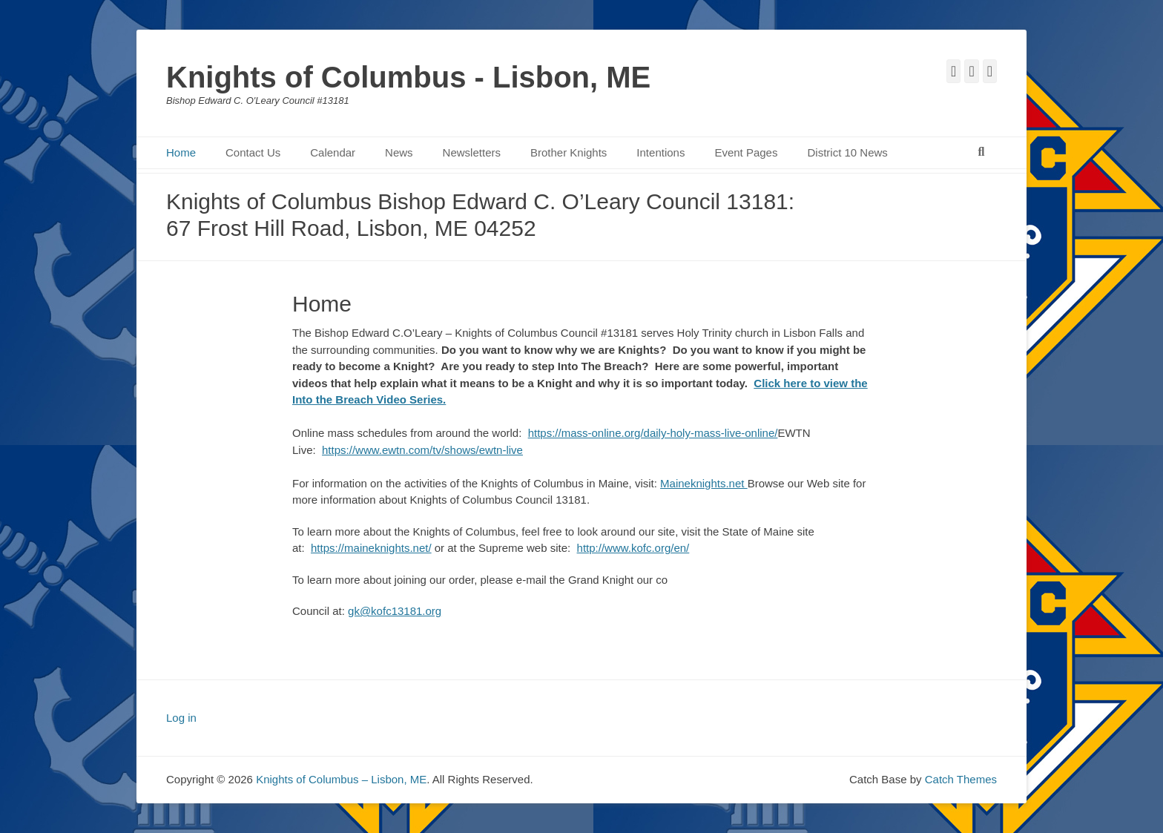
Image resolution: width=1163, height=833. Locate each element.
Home (181, 152)
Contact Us (252, 152)
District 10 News (847, 152)
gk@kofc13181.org (394, 611)
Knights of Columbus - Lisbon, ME (408, 77)
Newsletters (472, 152)
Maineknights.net (704, 483)
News (399, 152)
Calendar (332, 152)
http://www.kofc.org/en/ (633, 547)
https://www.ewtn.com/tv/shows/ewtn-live (422, 450)
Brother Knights (568, 152)
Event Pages (745, 152)
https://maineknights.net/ (371, 547)
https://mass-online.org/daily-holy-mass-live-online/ (653, 433)
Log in (181, 717)
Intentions (660, 152)
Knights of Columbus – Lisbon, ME (341, 779)
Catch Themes (961, 779)
